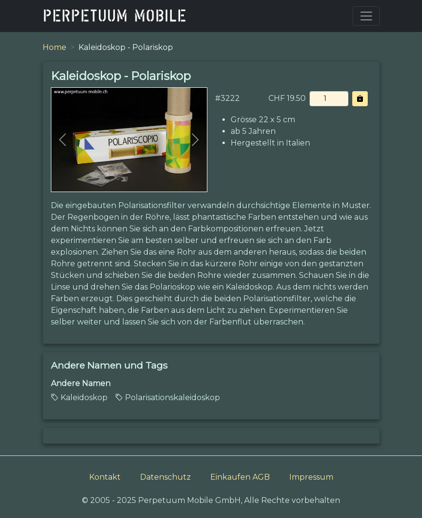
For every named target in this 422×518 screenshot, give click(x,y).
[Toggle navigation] (366, 16)
